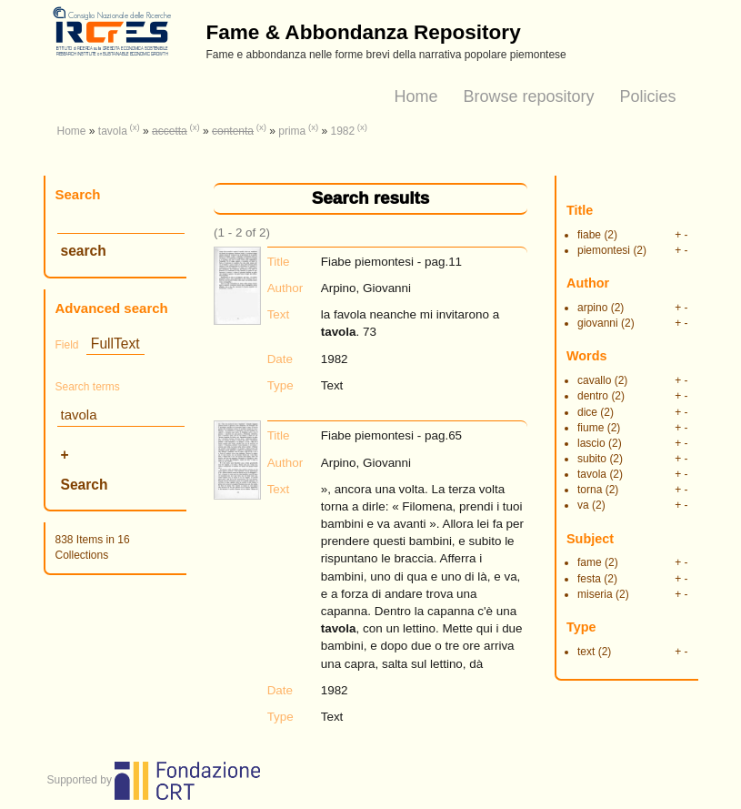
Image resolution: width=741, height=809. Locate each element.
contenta (233, 131)
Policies (647, 96)
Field (67, 345)
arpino (592, 307)
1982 (342, 131)
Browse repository (528, 96)
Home (415, 96)
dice (587, 412)
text (586, 651)
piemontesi (603, 250)
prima (291, 131)
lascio (591, 443)
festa (589, 578)
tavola (112, 131)
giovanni (597, 323)
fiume (590, 427)
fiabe (589, 234)
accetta (169, 131)
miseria (595, 594)
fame (589, 562)
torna (589, 489)
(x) (135, 127)
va (583, 505)
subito (591, 458)
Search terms (87, 386)
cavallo (594, 380)
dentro (592, 395)
